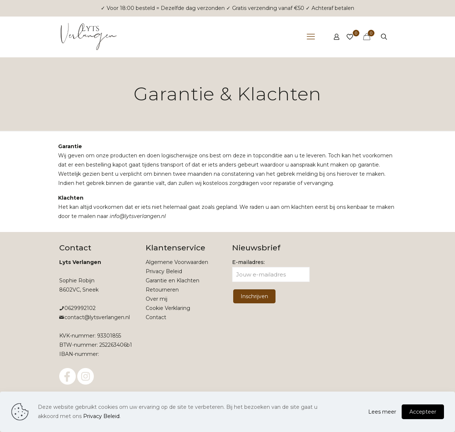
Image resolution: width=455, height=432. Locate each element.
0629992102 (80, 308)
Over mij (156, 299)
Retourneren (162, 289)
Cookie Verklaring (168, 308)
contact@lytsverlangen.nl (97, 317)
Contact (156, 317)
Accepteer (422, 411)
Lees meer (382, 411)
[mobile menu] (311, 37)
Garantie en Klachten (172, 280)
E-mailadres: (271, 270)
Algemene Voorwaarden (177, 262)
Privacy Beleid (164, 271)
